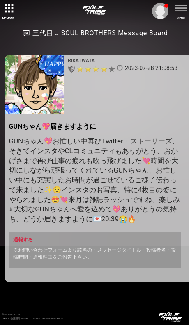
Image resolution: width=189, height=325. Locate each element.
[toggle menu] (181, 8)
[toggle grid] (8, 8)
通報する (23, 240)
